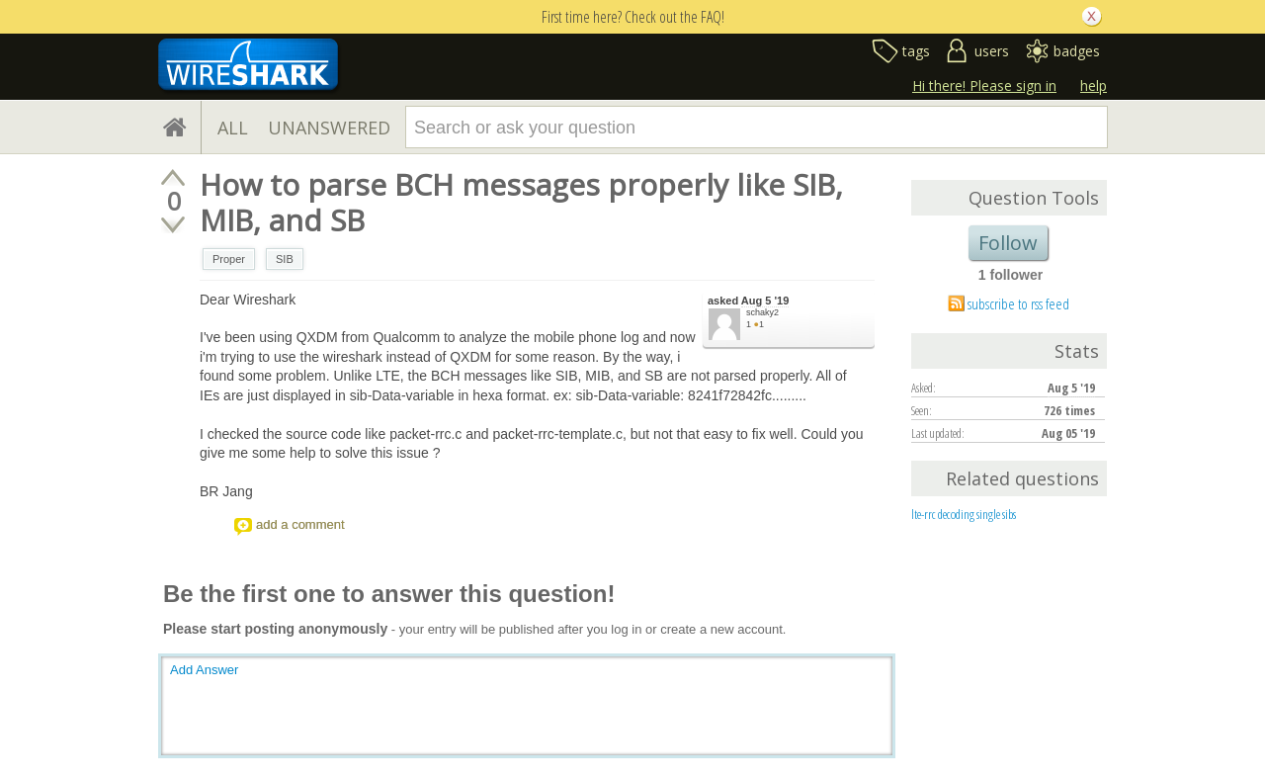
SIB (285, 259)
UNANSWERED (329, 127)
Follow (1008, 242)
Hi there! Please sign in (984, 85)
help (1093, 85)
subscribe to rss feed (1018, 303)
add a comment (300, 524)
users (991, 51)
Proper (228, 259)
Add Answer (204, 669)
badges (1077, 51)
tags (916, 51)
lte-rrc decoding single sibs (963, 514)
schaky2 (762, 312)
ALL (232, 127)
